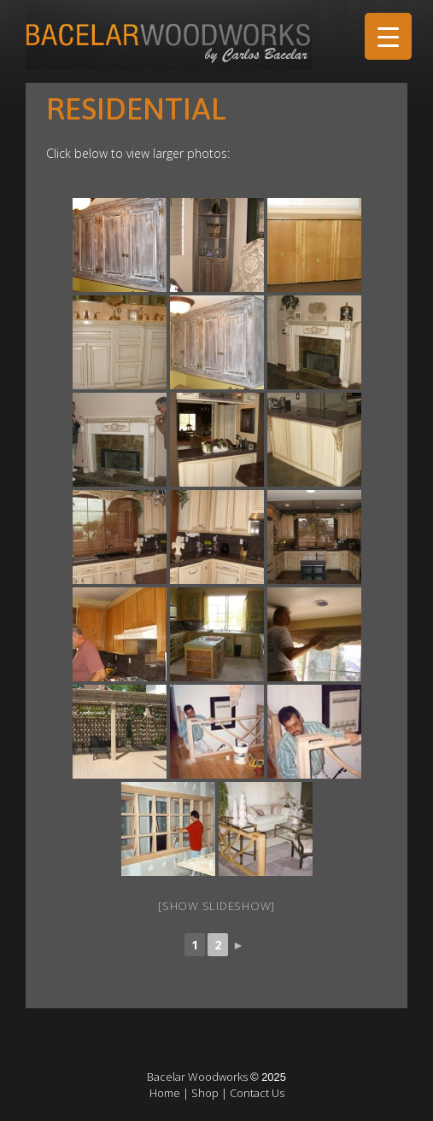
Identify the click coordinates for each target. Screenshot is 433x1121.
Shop (205, 1093)
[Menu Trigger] (388, 36)
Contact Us (257, 1093)
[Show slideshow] (216, 906)
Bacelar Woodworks (197, 1076)
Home (164, 1093)
